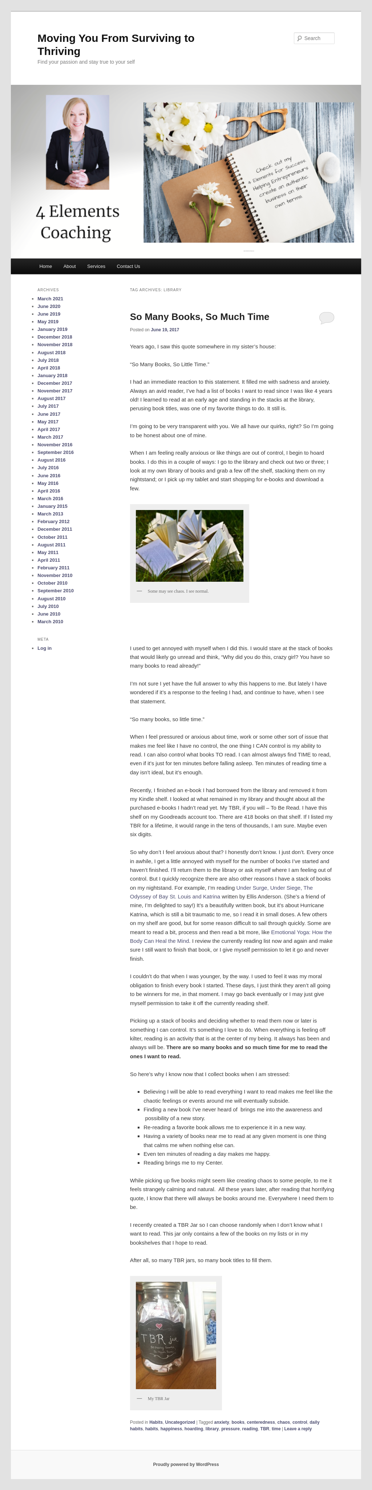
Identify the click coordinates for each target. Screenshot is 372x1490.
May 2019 (47, 321)
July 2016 (48, 467)
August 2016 (51, 460)
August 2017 (51, 398)
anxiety (221, 1422)
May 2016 (47, 483)
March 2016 (50, 498)
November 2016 (54, 444)
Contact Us (128, 266)
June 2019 (48, 314)
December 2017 (54, 383)
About (70, 266)
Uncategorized (180, 1422)
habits (151, 1428)
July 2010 (48, 606)
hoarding (194, 1428)
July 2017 (48, 406)
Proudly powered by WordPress (186, 1464)
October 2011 (52, 537)
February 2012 (53, 521)
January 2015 (52, 506)
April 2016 (48, 491)
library (212, 1428)
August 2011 (51, 545)
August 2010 (51, 598)
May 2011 (47, 552)
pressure (230, 1428)
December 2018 (54, 337)
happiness (171, 1428)
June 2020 (48, 306)
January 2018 (52, 375)
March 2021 (50, 298)
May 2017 (47, 421)
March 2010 (50, 621)
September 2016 (55, 452)
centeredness (261, 1422)
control (299, 1422)
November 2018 (54, 344)
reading (250, 1428)
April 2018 (48, 368)
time (276, 1428)
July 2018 (48, 360)
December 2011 (54, 529)
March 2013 (50, 514)
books (238, 1422)
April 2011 (48, 560)
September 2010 (55, 590)
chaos (284, 1422)
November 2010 (54, 575)
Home (45, 266)
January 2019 (52, 329)
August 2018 (51, 352)
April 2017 (48, 429)
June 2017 (48, 414)
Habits (156, 1422)
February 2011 (53, 567)
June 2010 (48, 614)
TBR (265, 1428)
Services (96, 266)
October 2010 (52, 583)
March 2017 (50, 437)
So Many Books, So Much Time (200, 316)
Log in (44, 648)
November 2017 (54, 391)
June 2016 (48, 475)
